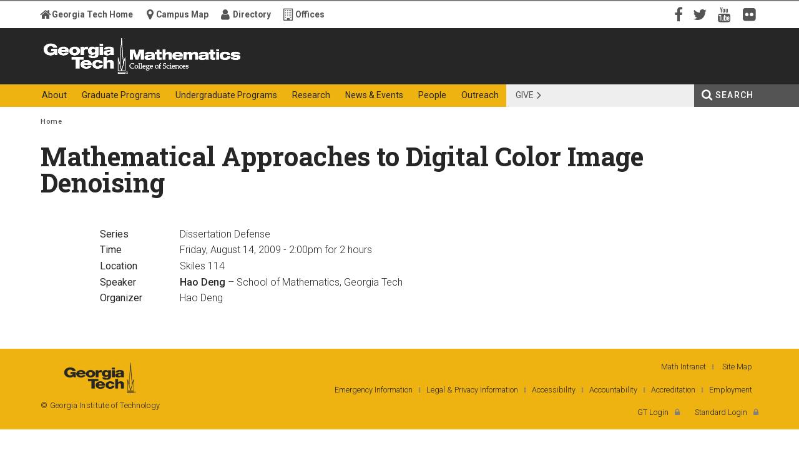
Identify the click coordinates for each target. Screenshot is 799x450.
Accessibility (554, 389)
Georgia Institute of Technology (89, 73)
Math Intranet (683, 366)
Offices (310, 14)
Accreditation (673, 389)
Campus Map (182, 14)
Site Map (737, 366)
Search (734, 95)
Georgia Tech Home (92, 14)
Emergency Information (374, 389)
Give (525, 95)
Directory (252, 14)
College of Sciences (261, 73)
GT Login (653, 412)
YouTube (727, 13)
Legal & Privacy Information (472, 389)
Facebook (677, 13)
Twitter (702, 13)
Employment (730, 389)
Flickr (752, 13)
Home (51, 122)
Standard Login (721, 412)
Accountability (613, 389)
